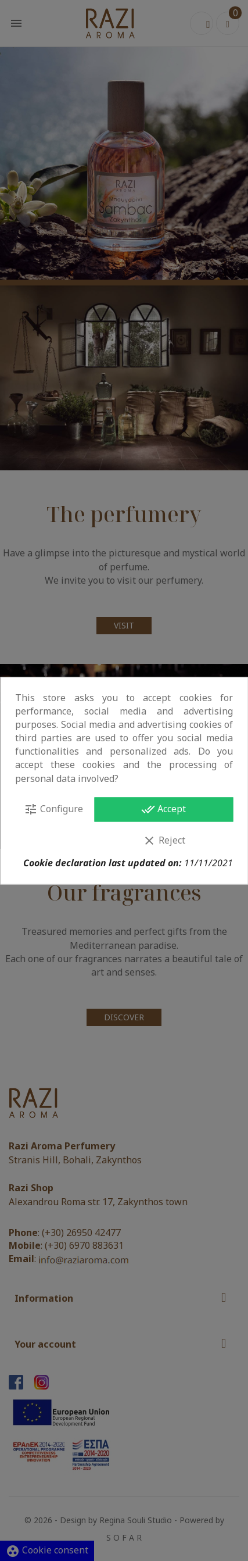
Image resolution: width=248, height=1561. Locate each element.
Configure (53, 809)
